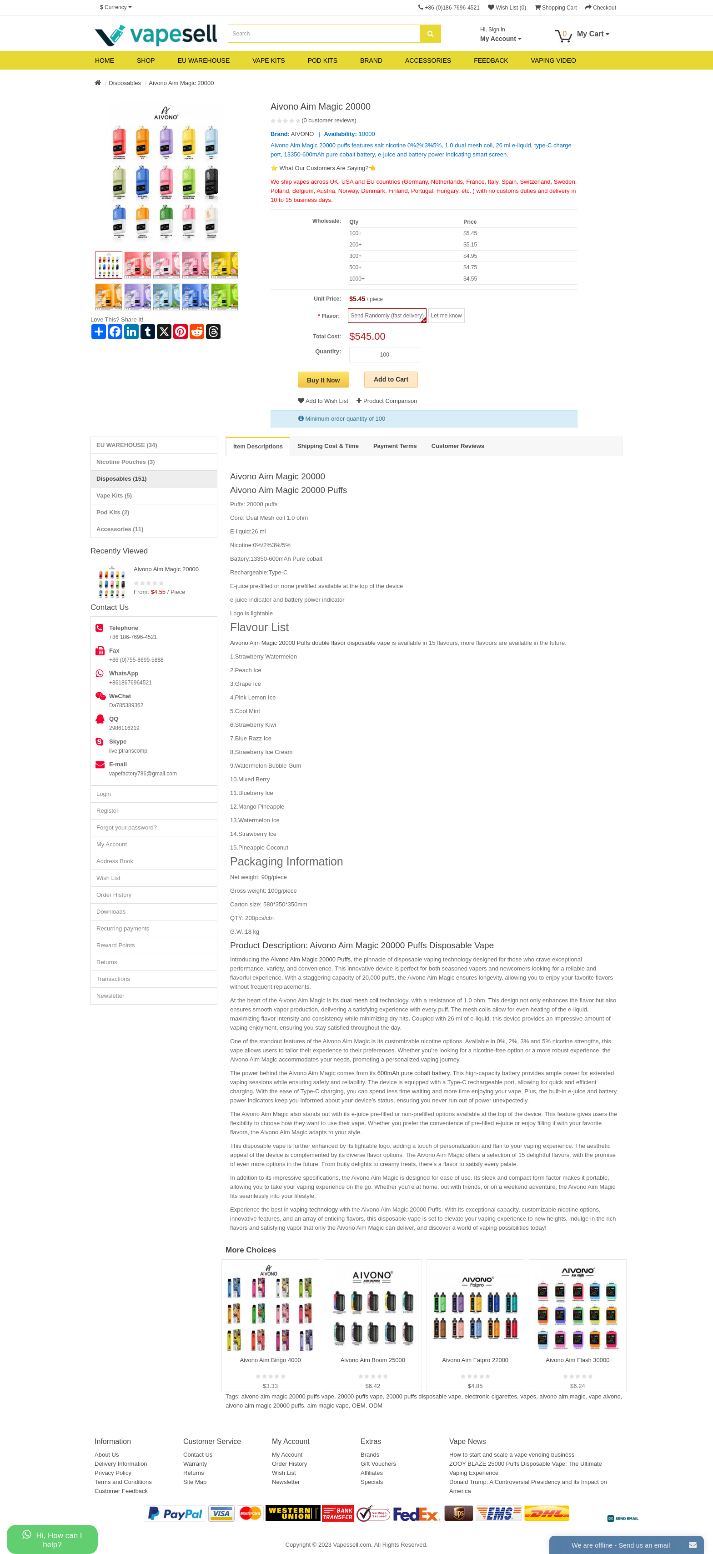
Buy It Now (323, 380)
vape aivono (605, 1396)
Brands (370, 1454)
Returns (106, 962)
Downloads (111, 911)
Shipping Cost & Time (328, 446)
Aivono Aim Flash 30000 (577, 1360)
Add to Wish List (323, 400)
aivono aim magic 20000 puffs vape (287, 1396)
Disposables (125, 83)
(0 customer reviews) (328, 120)
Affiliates (372, 1472)
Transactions (113, 979)
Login (103, 793)
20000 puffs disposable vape (423, 1396)
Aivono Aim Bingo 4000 (270, 1360)
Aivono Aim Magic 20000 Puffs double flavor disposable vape (310, 642)
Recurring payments (122, 928)
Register (107, 810)
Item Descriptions (258, 446)
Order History (113, 894)
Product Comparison (386, 400)
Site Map (194, 1482)
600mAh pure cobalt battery (412, 1073)
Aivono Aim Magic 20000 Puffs (288, 490)
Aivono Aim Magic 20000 (181, 83)
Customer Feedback (121, 1491)
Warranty (195, 1463)
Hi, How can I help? (52, 1539)
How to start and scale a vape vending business (511, 1454)
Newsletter (110, 995)
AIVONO (302, 134)
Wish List (108, 878)
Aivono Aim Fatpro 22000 (475, 1360)
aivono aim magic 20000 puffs (265, 1405)
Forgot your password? (126, 827)
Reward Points (115, 945)
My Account (111, 844)
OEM (359, 1405)
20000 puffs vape (360, 1396)
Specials (372, 1482)
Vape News (467, 1441)
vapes (528, 1396)
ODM (375, 1405)
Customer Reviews (458, 446)
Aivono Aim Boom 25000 (373, 1360)
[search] (430, 34)
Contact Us (197, 1454)
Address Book (114, 861)
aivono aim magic (562, 1396)
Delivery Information (121, 1463)
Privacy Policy (113, 1472)
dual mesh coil (359, 1000)
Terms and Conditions (123, 1482)
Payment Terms (395, 446)
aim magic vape (328, 1405)
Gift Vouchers (378, 1463)
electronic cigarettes (490, 1396)
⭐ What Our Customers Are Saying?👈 (323, 168)
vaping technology (314, 1209)
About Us (107, 1454)
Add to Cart (391, 379)
